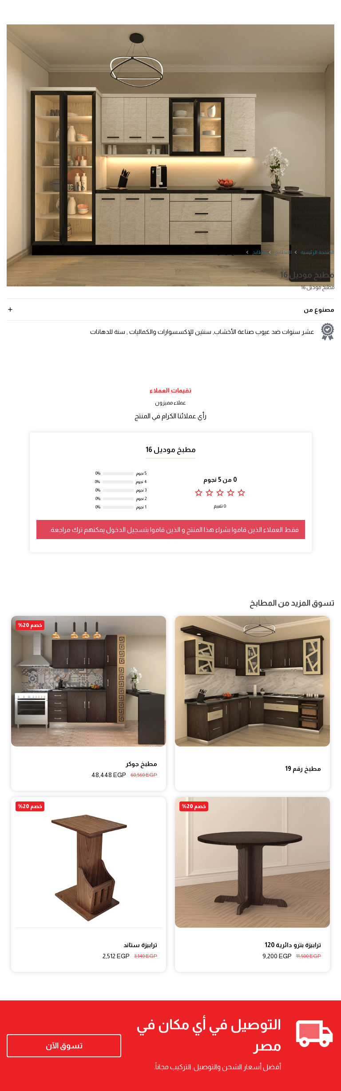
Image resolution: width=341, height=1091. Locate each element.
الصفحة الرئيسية (317, 252)
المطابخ (283, 252)
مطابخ (259, 252)
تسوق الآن (64, 1045)
